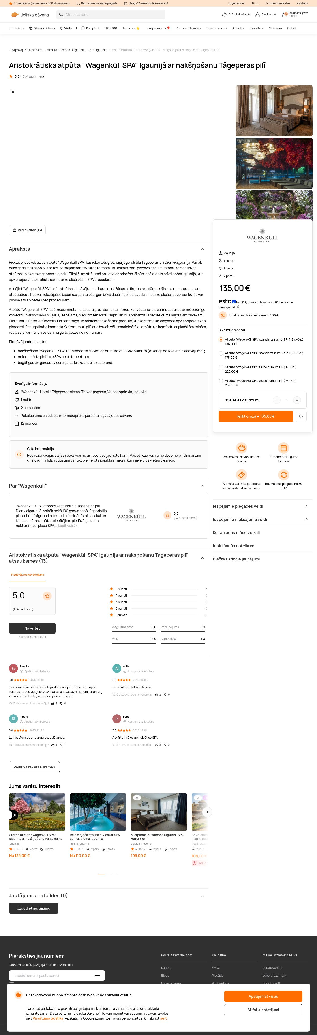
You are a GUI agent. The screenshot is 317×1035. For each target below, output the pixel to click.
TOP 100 (111, 28)
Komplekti (90, 28)
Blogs (165, 975)
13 (205, 589)
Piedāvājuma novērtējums (27, 575)
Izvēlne (16, 28)
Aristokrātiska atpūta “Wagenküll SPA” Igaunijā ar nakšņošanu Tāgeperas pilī (165, 50)
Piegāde (217, 975)
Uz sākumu (35, 50)
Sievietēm (256, 28)
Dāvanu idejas (42, 28)
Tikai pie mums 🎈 (157, 28)
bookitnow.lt (271, 983)
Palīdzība (302, 3)
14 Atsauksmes (185, 518)
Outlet (291, 28)
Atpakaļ (17, 50)
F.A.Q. (216, 967)
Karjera (166, 967)
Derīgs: (203, 863)
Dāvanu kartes (216, 28)
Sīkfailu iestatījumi (263, 1009)
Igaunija (80, 50)
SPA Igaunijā (98, 50)
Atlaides (238, 28)
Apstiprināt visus (263, 996)
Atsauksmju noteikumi (32, 637)
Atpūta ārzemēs (58, 50)
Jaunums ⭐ (131, 28)
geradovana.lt (273, 967)
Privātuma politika (48, 1018)
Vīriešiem (275, 28)
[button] (207, 812)
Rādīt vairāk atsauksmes (34, 767)
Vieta (66, 28)
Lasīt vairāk (67, 525)
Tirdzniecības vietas (278, 3)
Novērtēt (32, 628)
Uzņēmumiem (236, 3)
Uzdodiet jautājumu (33, 908)
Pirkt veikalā (220, 983)
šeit (163, 1018)
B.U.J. (255, 3)
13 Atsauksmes (32, 76)
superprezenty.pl (274, 975)
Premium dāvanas (188, 28)
